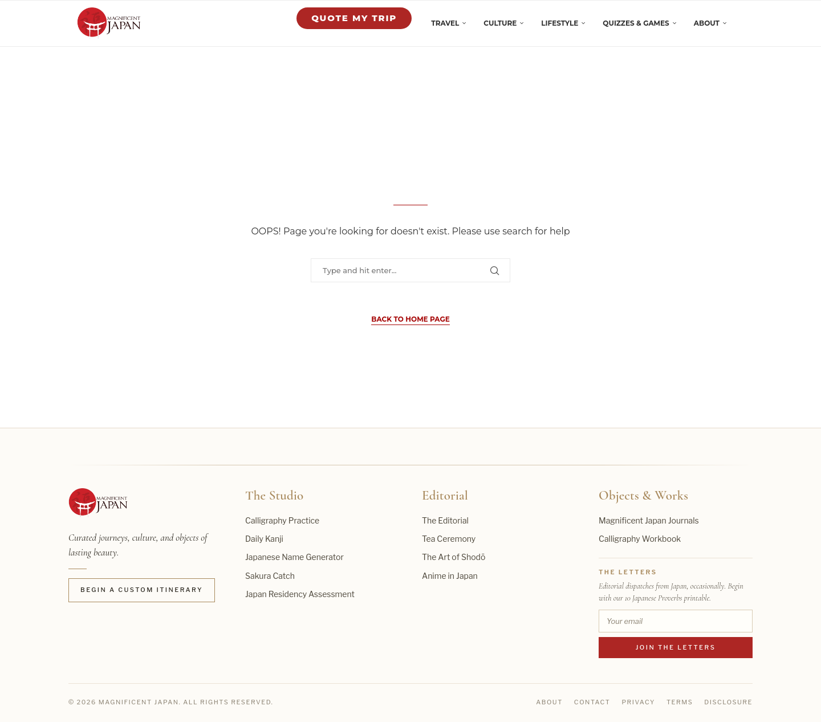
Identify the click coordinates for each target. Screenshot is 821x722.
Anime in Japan (450, 576)
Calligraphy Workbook (640, 538)
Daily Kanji (264, 538)
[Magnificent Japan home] (97, 503)
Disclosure (728, 702)
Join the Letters (676, 647)
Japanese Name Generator (294, 557)
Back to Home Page (410, 319)
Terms (679, 702)
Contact (592, 702)
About (707, 23)
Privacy (638, 702)
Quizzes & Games (636, 23)
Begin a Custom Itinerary (141, 590)
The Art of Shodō (453, 557)
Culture (500, 23)
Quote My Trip (354, 18)
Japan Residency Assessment (300, 594)
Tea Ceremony (448, 538)
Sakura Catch (270, 576)
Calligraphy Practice (282, 520)
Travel (445, 23)
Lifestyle (559, 23)
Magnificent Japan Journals (649, 520)
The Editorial (445, 520)
